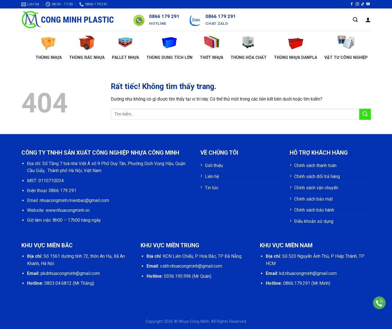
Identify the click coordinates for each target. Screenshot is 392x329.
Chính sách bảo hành (314, 210)
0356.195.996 (177, 276)
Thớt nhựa (211, 47)
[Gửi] (365, 114)
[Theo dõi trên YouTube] (368, 4)
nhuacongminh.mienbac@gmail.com (74, 200)
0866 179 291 (62, 190)
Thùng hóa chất (249, 47)
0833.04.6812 (58, 283)
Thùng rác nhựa (87, 47)
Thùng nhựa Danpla (295, 47)
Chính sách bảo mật (313, 199)
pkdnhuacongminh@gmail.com (70, 273)
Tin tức (211, 187)
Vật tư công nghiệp (346, 47)
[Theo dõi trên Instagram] (357, 4)
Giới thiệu (214, 165)
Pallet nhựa (125, 47)
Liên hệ (212, 176)
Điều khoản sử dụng (313, 221)
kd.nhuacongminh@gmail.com (308, 273)
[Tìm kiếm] (355, 20)
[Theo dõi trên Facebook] (351, 4)
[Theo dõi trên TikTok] (362, 4)
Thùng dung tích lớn (169, 47)
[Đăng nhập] (368, 20)
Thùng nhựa (49, 47)
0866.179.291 (296, 283)
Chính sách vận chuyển (316, 187)
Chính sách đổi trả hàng (317, 176)
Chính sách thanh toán (315, 165)
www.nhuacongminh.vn (68, 210)
